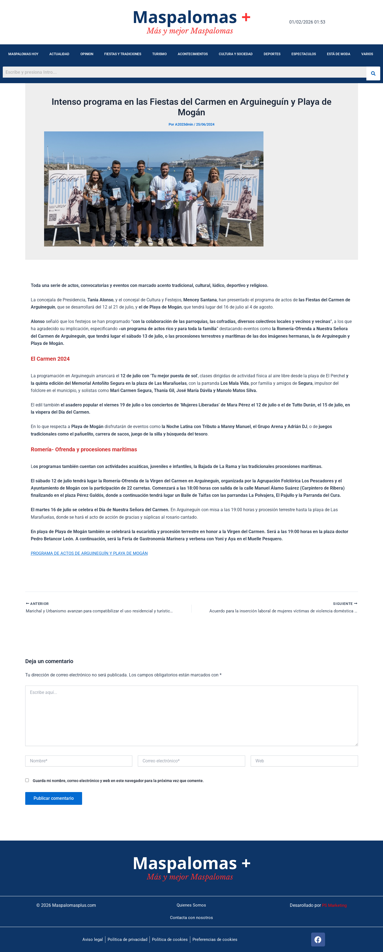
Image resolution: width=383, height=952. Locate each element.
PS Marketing (333, 904)
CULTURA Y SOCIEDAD (236, 54)
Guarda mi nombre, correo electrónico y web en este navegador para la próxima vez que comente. (118, 781)
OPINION (86, 54)
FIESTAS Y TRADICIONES (122, 54)
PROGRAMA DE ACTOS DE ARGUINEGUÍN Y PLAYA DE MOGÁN (92, 553)
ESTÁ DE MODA (338, 54)
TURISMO (159, 54)
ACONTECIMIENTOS (193, 54)
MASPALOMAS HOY (23, 54)
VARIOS (367, 54)
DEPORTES (272, 54)
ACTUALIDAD (59, 54)
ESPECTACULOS (303, 54)
